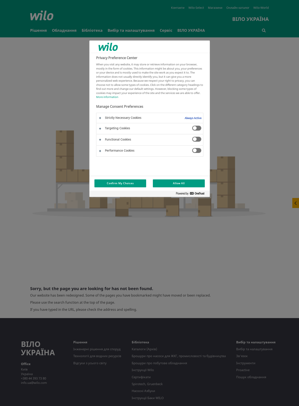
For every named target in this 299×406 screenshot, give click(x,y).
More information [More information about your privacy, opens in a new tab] (107, 97)
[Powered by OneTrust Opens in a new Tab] (192, 194)
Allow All (179, 183)
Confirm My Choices (120, 183)
